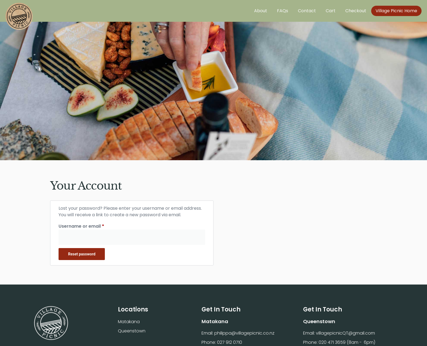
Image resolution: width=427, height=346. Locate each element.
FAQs (282, 11)
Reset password (81, 254)
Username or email (91, 226)
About (260, 11)
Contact (307, 11)
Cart (330, 11)
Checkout (355, 11)
